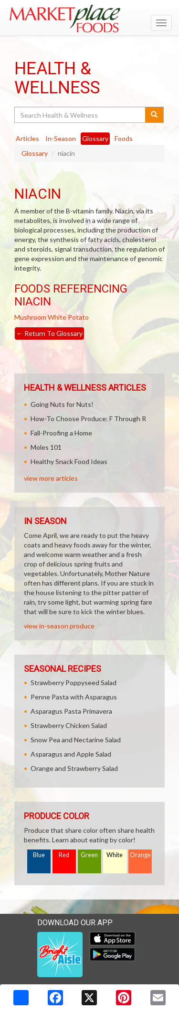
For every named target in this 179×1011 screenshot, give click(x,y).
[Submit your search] (154, 115)
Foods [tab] (124, 138)
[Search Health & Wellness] (80, 115)
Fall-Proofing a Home (61, 433)
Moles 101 (46, 447)
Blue (39, 855)
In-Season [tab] (60, 138)
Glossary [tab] (95, 138)
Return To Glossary (49, 333)
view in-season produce (59, 626)
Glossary (34, 153)
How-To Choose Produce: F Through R (88, 419)
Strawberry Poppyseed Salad (73, 682)
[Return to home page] (89, 18)
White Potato (68, 317)
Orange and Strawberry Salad (74, 768)
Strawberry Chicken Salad (69, 725)
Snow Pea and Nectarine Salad (76, 740)
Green (89, 855)
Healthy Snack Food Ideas (69, 461)
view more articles (51, 478)
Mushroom (30, 317)
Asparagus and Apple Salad (71, 754)
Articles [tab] (27, 138)
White (114, 855)
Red (64, 855)
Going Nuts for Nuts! (62, 404)
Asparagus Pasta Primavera (71, 711)
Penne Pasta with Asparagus (74, 697)
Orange (140, 855)
